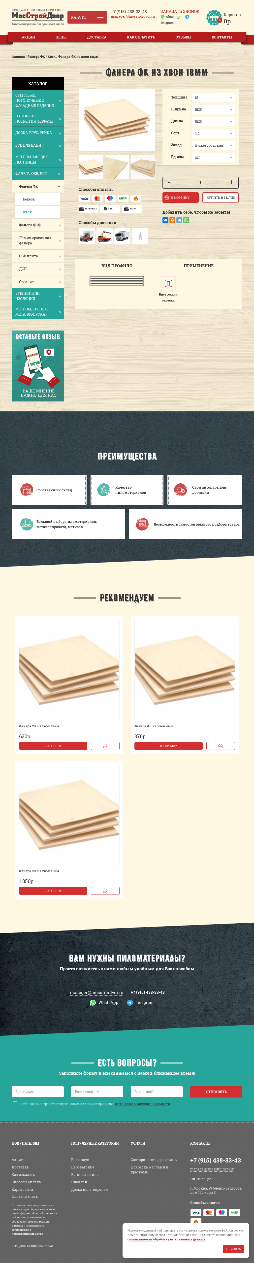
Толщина (179, 97)
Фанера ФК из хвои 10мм (39, 726)
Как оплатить (141, 37)
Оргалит (26, 281)
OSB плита (28, 256)
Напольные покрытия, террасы (38, 119)
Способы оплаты (27, 1182)
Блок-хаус (80, 1159)
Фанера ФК (28, 186)
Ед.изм (177, 156)
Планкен (79, 1182)
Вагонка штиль (84, 1174)
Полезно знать (25, 1196)
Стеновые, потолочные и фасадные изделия (38, 100)
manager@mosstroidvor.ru (133, 16)
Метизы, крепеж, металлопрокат (38, 312)
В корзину (53, 746)
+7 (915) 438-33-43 (148, 992)
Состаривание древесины (154, 1159)
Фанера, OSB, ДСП (38, 174)
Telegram (167, 23)
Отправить (216, 1092)
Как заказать (23, 1174)
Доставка (96, 37)
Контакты (222, 37)
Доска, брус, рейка (38, 133)
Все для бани (38, 146)
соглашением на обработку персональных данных (166, 1239)
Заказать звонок (179, 11)
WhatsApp (172, 17)
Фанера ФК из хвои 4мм (153, 726)
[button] (83, 167)
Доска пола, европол (89, 1189)
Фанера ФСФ (30, 225)
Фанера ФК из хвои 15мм (39, 871)
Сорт (175, 133)
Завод (176, 144)
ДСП (23, 268)
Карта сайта (22, 1189)
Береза (29, 199)
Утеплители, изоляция (38, 296)
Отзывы (183, 37)
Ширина (178, 109)
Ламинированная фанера (35, 240)
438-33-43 (129, 11)
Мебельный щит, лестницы (38, 160)
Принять (233, 1249)
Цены (61, 37)
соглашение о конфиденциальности (142, 1104)
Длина (177, 121)
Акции (28, 37)
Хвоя (27, 212)
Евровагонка (82, 1167)
